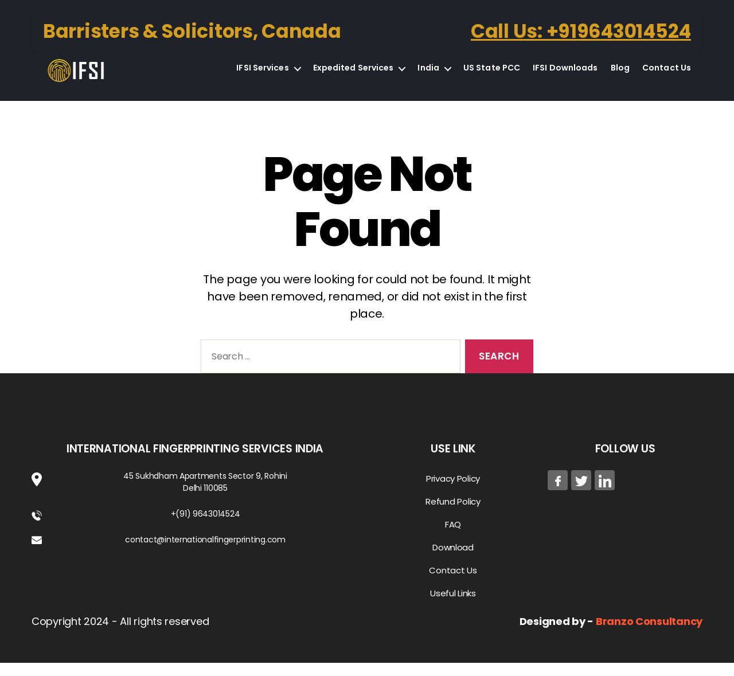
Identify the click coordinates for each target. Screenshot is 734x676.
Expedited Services (353, 75)
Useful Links (453, 606)
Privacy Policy (453, 492)
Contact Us (666, 75)
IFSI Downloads (565, 75)
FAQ (453, 538)
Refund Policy (453, 515)
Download (453, 560)
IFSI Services (262, 75)
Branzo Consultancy (649, 634)
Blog (620, 75)
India (428, 75)
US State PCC (491, 75)
